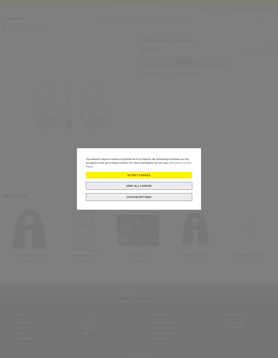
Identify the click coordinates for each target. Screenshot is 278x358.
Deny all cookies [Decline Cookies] (139, 185)
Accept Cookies (139, 175)
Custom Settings (139, 197)
